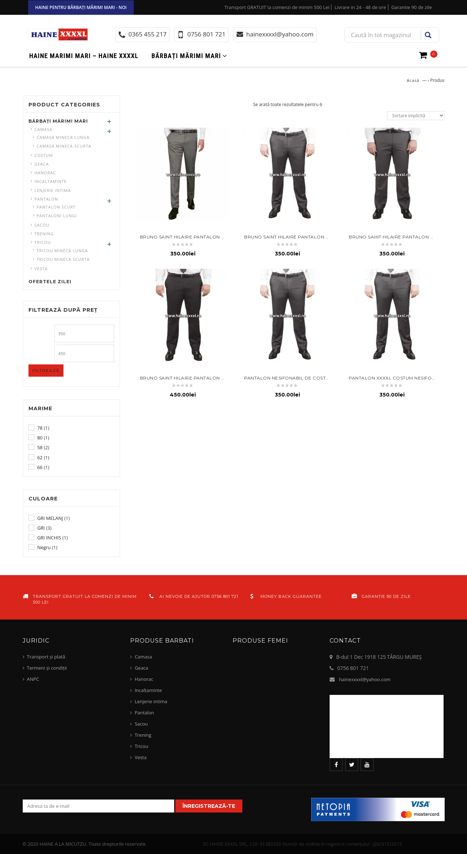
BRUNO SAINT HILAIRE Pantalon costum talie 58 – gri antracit (325, 237)
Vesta (41, 268)
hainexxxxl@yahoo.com (365, 679)
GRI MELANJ (50, 518)
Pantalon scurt (56, 207)
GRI (41, 528)
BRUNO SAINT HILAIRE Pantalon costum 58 (194, 237)
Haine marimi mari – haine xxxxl (83, 56)
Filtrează (46, 370)
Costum (44, 155)
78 (40, 428)
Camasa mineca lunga (63, 137)
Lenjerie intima (53, 190)
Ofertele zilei (49, 281)
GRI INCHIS (49, 537)
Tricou (43, 242)
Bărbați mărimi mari (186, 56)
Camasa (44, 129)
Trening (44, 233)
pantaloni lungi (57, 215)
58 (40, 447)
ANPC (33, 679)
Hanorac (45, 172)
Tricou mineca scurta (63, 259)
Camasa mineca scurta (64, 146)
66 (40, 467)
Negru (43, 547)
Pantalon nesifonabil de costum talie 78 (299, 378)
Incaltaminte (51, 181)
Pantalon (46, 199)
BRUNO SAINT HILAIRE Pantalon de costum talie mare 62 (213, 378)
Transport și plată (46, 656)
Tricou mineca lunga (62, 250)
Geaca (42, 164)
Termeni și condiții (47, 668)
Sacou (42, 225)
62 (40, 457)
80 (40, 437)
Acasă (413, 80)
